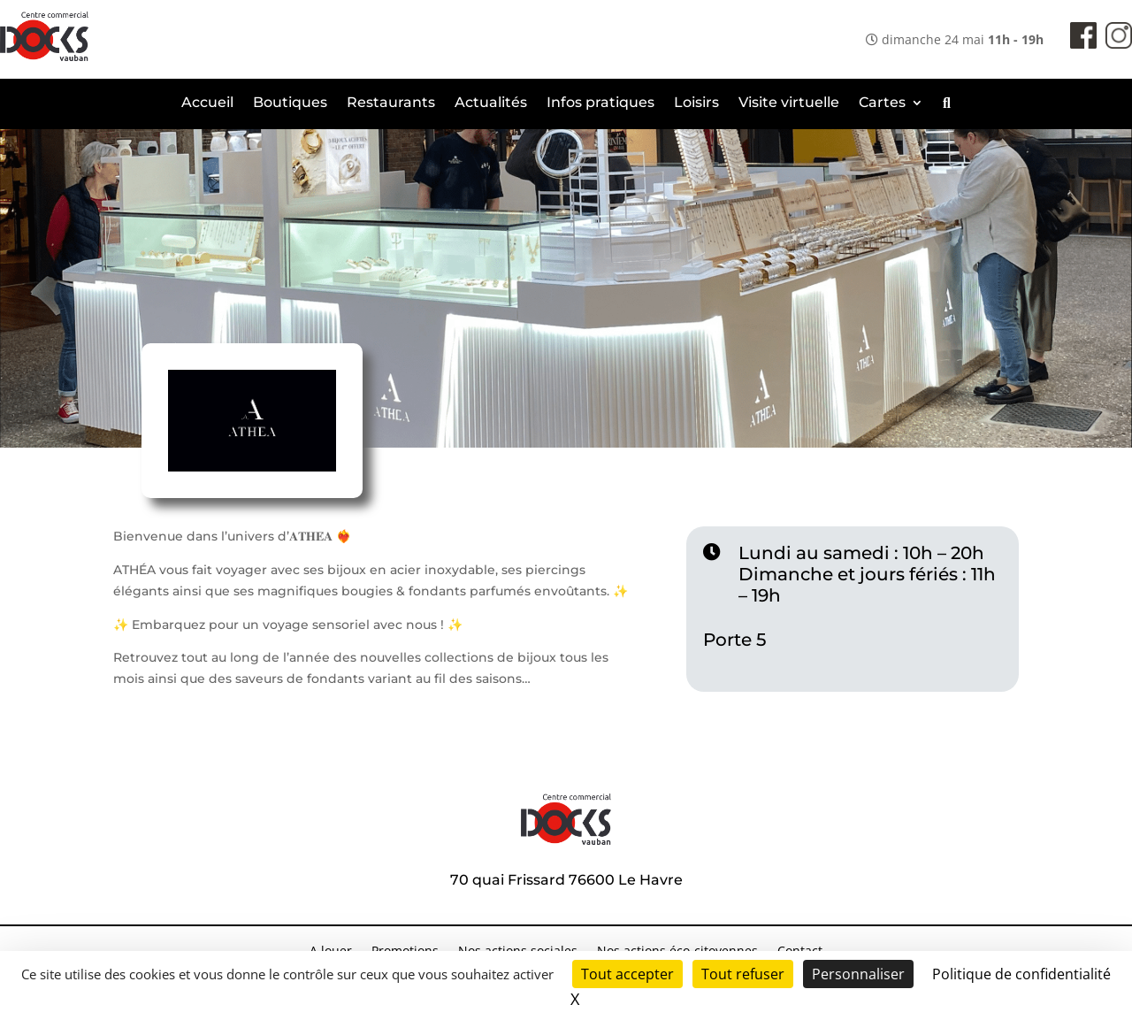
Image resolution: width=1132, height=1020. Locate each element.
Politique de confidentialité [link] (1021, 974)
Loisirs (696, 103)
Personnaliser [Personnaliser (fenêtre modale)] (858, 974)
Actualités (491, 103)
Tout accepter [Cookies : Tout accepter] (627, 974)
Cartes (882, 103)
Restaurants (391, 103)
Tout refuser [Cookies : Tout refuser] (742, 974)
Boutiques (290, 103)
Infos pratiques (600, 103)
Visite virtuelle (788, 103)
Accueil (207, 103)
